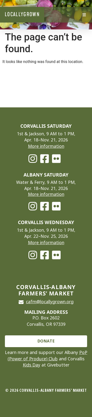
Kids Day (31, 365)
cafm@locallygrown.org (50, 302)
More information (46, 146)
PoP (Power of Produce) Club (47, 355)
